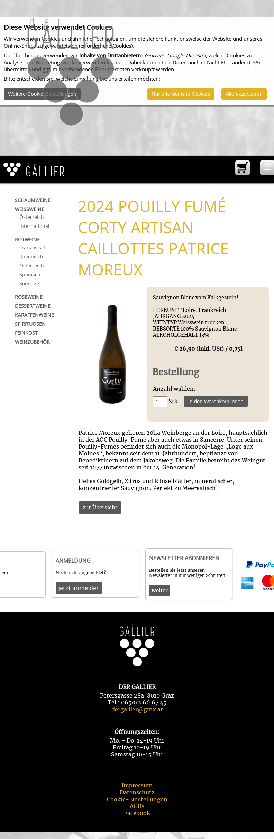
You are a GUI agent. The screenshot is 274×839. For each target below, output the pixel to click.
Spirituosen (30, 324)
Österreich (31, 217)
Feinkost (26, 333)
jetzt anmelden (79, 587)
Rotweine (27, 239)
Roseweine (29, 297)
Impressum (137, 785)
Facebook (137, 813)
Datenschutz (137, 792)
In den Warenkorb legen (216, 401)
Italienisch (31, 256)
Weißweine (29, 209)
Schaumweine (33, 200)
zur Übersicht (100, 507)
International (34, 226)
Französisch (33, 247)
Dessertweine (33, 306)
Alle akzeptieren (244, 94)
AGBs (137, 806)
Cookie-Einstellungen (137, 799)
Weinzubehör (32, 342)
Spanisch (29, 274)
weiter (160, 590)
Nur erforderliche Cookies (181, 94)
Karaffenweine (34, 315)
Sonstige (29, 283)
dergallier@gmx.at (137, 709)
